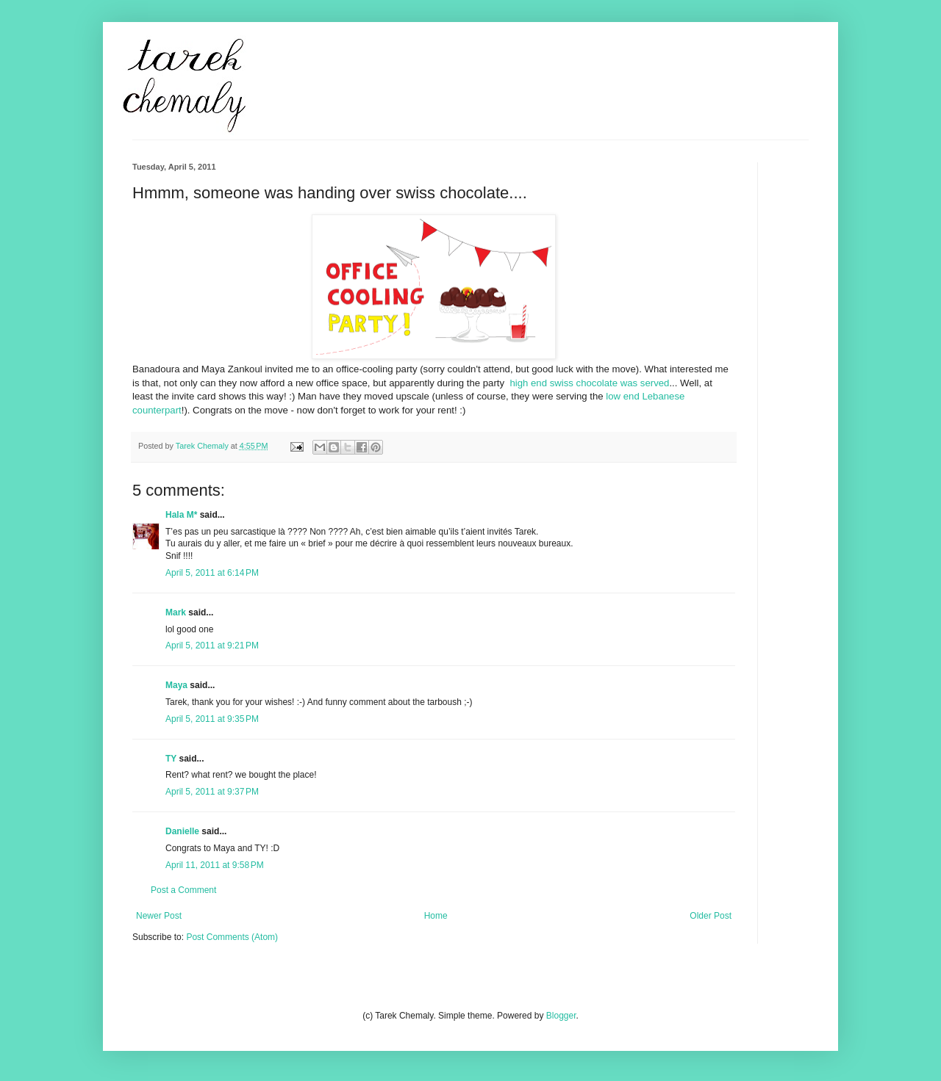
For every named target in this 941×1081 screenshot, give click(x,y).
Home (436, 916)
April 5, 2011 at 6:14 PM (212, 573)
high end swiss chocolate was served (589, 382)
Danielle (182, 831)
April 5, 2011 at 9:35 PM (212, 719)
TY (170, 758)
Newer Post (159, 916)
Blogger (561, 1015)
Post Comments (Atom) (232, 937)
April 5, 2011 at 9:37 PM (212, 792)
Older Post (710, 916)
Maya (176, 685)
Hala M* (181, 515)
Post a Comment (183, 890)
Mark (175, 612)
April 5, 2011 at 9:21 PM (212, 645)
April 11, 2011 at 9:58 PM (214, 865)
